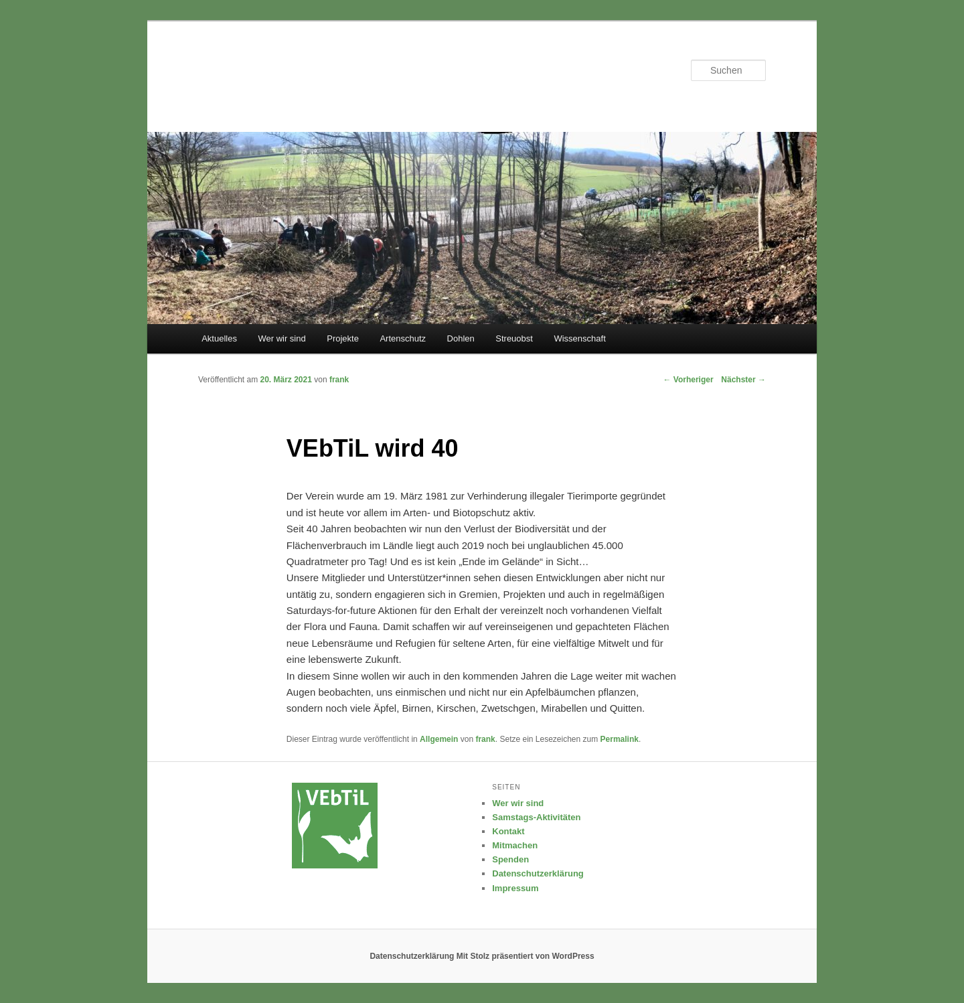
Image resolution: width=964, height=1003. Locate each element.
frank (485, 739)
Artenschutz (403, 338)
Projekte (343, 338)
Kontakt (508, 831)
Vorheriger (688, 379)
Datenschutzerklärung (538, 873)
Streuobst (514, 338)
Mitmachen (515, 845)
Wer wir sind (281, 338)
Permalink (619, 739)
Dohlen (461, 338)
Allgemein (439, 739)
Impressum (515, 888)
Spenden (510, 859)
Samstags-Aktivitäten (536, 817)
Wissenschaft (579, 338)
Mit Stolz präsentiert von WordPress (525, 956)
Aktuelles (219, 338)
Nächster (743, 379)
